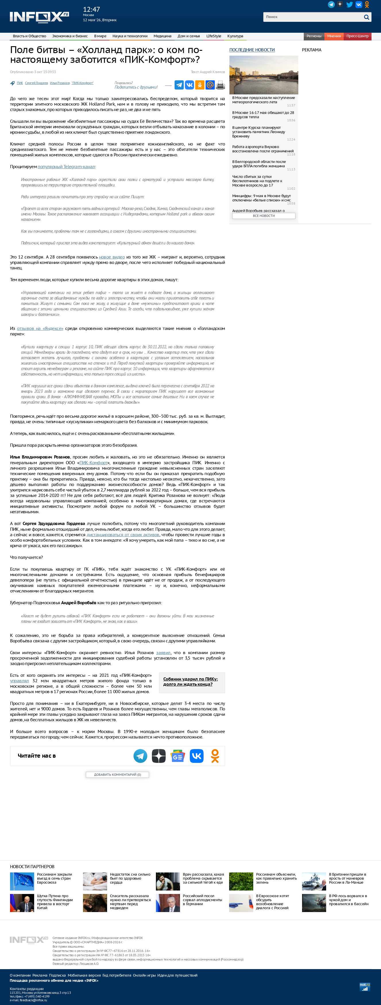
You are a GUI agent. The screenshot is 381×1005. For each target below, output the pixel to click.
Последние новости (252, 50)
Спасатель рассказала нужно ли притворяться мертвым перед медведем (130, 901)
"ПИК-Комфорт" (82, 83)
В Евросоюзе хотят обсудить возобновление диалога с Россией (272, 901)
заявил (163, 652)
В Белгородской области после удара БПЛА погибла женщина (259, 163)
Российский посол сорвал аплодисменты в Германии (202, 899)
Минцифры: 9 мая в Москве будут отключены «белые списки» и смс (261, 198)
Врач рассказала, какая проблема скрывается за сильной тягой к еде (203, 878)
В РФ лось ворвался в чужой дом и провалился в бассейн (348, 899)
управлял (19, 680)
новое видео (112, 257)
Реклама (40, 975)
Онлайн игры (144, 975)
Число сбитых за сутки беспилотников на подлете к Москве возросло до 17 (257, 181)
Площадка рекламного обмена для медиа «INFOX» (54, 981)
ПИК (20, 83)
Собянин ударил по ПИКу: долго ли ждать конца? (190, 682)
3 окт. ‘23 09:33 (45, 72)
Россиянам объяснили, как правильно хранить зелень (276, 878)
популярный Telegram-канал (66, 166)
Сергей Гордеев (36, 83)
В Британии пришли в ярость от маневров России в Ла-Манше (347, 878)
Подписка (57, 975)
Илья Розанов (59, 83)
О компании (20, 975)
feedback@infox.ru (33, 1000)
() (117, 775)
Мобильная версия (84, 975)
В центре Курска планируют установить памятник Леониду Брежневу (258, 132)
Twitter (349, 4)
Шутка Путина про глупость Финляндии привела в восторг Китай (55, 901)
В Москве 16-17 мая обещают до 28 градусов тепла (263, 114)
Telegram (331, 4)
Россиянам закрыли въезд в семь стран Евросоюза (54, 878)
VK (358, 4)
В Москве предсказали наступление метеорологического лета (263, 99)
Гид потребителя (116, 975)
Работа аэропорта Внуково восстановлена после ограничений (262, 148)
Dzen (340, 4)
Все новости (264, 216)
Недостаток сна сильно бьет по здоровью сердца (130, 878)
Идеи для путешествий (177, 975)
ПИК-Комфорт (93, 462)
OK (368, 4)
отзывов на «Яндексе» (40, 328)
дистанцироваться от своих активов (123, 534)
